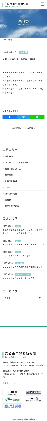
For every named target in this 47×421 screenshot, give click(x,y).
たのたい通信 (11, 193)
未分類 (24, 52)
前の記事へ (17, 128)
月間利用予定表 (12, 205)
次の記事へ (30, 128)
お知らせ (9, 156)
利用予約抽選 (11, 181)
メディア (9, 187)
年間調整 (9, 174)
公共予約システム (13, 168)
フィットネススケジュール (17, 162)
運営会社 (8, 383)
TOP (4, 39)
